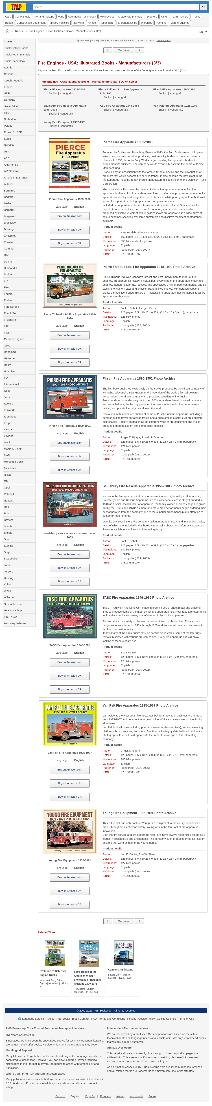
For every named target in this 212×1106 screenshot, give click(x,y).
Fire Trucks (10, 616)
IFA (6, 377)
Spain (7, 138)
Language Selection (34, 1018)
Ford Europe (11, 306)
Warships (146, 22)
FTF (6, 326)
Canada (9, 74)
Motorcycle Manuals (130, 16)
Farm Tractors (179, 16)
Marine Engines (180, 22)
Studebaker (11, 558)
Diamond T (10, 268)
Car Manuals (22, 16)
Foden (8, 300)
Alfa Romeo (11, 164)
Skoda (8, 532)
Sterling (8, 545)
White (7, 590)
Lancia (8, 429)
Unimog (8, 578)
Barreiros (9, 190)
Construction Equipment (31, 22)
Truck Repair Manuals (17, 54)
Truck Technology (14, 61)
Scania (8, 526)
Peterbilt (9, 494)
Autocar (8, 184)
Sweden (9, 145)
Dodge (8, 274)
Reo (6, 506)
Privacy (131, 1018)
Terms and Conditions (112, 1018)
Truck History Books (16, 48)
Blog (75, 1018)
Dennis (8, 261)
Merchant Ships (127, 22)
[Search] (203, 7)
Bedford (9, 196)
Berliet (8, 203)
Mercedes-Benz (13, 461)
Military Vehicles (59, 22)
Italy (6, 112)
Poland (8, 125)
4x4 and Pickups (44, 16)
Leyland (9, 435)
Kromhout (10, 416)
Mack (7, 442)
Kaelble (8, 403)
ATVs (164, 16)
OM (6, 481)
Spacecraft (107, 22)
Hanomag (10, 351)
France (8, 87)
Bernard (9, 209)
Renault (8, 500)
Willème (9, 597)
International (11, 384)
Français (105, 1096)
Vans (61, 16)
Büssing (9, 229)
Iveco (7, 390)
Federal (8, 293)
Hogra (7, 364)
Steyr (7, 552)
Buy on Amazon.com (69, 216)
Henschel (9, 358)
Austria (8, 67)
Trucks (196, 16)
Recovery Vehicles (15, 623)
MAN (7, 455)
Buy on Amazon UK (70, 229)
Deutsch (60, 1096)
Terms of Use (186, 1018)
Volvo (7, 584)
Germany (9, 99)
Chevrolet (10, 235)
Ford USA (10, 313)
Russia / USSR (13, 132)
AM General (11, 171)
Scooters (151, 16)
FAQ (94, 1018)
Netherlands (11, 119)
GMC (7, 345)
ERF (6, 280)
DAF (6, 255)
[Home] (7, 31)
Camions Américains (120, 969)
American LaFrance (16, 177)
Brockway (10, 222)
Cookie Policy (146, 1018)
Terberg (8, 571)
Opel (7, 487)
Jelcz (7, 397)
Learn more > (163, 40)
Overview (123, 50)
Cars (8, 16)
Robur (7, 513)
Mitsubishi (10, 468)
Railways (78, 22)
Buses (9, 22)
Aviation (92, 22)
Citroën (8, 242)
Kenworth (9, 410)
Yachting (161, 22)
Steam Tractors (13, 604)
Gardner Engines (14, 339)
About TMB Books (59, 1018)
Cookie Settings (166, 1018)
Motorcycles (107, 16)
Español (90, 1096)
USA (7, 151)
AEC (7, 158)
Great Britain (11, 106)
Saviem (8, 519)
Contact (84, 1018)
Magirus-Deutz (13, 448)
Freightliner (11, 319)
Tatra (7, 565)
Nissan (8, 474)
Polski (152, 1096)
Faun (7, 287)
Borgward (10, 216)
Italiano (120, 1096)
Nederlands (136, 1096)
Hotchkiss (10, 371)
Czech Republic (13, 80)
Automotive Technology (82, 16)
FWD (7, 332)
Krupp (7, 423)
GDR (7, 93)
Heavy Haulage (13, 610)
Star (6, 539)
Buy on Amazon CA (70, 243)
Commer (9, 248)
